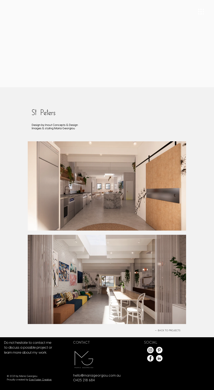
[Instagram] (150, 350)
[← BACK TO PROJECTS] (167, 330)
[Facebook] (150, 358)
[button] (201, 12)
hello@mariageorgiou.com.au (97, 375)
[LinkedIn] (159, 358)
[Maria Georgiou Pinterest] (159, 350)
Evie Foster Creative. (40, 379)
